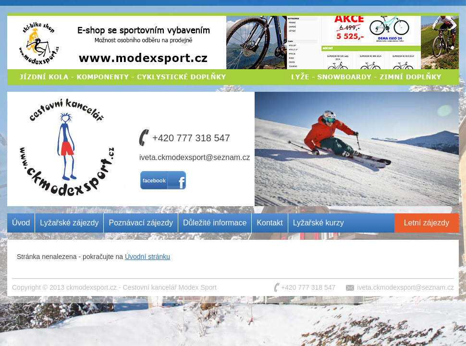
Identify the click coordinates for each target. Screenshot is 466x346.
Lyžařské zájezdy (69, 223)
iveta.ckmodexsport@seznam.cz (194, 157)
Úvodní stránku (147, 256)
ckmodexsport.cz (91, 287)
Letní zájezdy (426, 223)
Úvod (21, 223)
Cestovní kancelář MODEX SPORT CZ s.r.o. (64, 127)
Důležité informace (215, 223)
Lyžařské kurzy (318, 223)
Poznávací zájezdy (140, 223)
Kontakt (269, 223)
